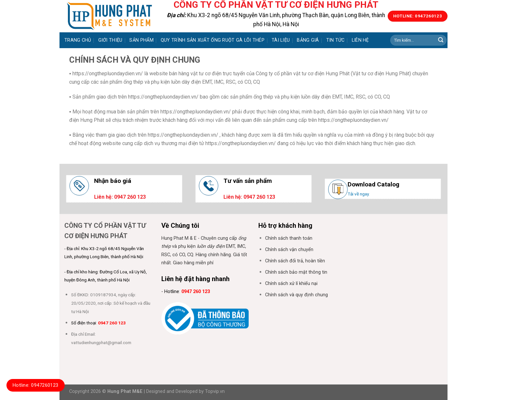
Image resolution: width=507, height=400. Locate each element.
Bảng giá (308, 40)
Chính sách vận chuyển (289, 249)
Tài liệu (281, 40)
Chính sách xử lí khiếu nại (291, 283)
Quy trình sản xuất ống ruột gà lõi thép (212, 40)
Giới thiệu (110, 40)
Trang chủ (77, 40)
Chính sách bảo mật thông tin (296, 272)
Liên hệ (360, 40)
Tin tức (335, 40)
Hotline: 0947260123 (36, 385)
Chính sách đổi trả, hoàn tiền (295, 261)
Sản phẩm (141, 40)
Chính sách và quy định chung (296, 295)
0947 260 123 (112, 322)
